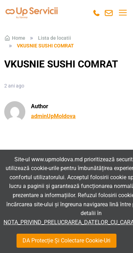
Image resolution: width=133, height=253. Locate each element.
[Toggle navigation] (122, 12)
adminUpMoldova (53, 116)
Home (14, 38)
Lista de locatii (54, 38)
